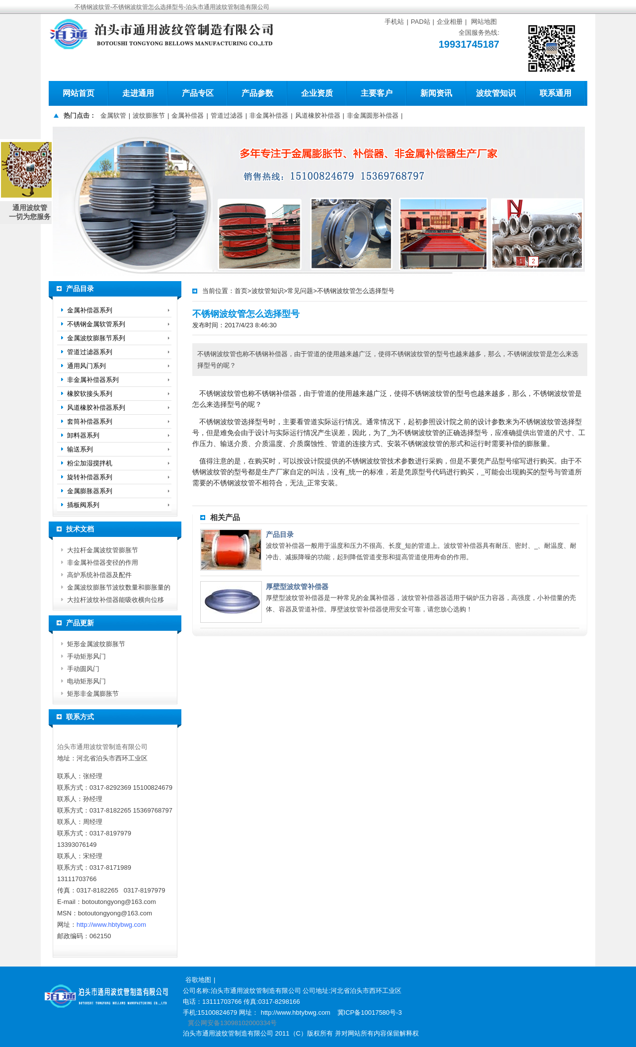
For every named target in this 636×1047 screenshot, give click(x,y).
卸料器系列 (83, 435)
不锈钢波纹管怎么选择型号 (356, 291)
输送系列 (80, 449)
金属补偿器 (187, 115)
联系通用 (555, 93)
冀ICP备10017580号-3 (369, 1012)
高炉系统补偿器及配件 (99, 575)
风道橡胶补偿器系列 (96, 407)
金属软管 (113, 115)
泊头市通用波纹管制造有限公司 (102, 746)
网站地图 (484, 21)
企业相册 (450, 21)
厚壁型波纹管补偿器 (297, 587)
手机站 (394, 21)
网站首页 (78, 93)
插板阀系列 (83, 505)
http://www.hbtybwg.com (111, 924)
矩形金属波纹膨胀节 (96, 644)
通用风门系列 (86, 366)
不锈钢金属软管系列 (96, 324)
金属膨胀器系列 (89, 491)
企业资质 (317, 93)
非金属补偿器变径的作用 (102, 562)
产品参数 (257, 93)
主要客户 (377, 93)
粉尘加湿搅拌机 (89, 463)
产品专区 (198, 93)
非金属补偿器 (268, 115)
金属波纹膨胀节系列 (96, 338)
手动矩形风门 (86, 656)
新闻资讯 (436, 93)
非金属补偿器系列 (93, 379)
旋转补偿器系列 (89, 477)
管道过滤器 (227, 115)
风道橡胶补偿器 (317, 115)
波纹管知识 (496, 93)
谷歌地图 (198, 979)
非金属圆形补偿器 (372, 115)
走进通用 (138, 93)
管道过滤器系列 (89, 352)
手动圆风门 (83, 669)
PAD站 (420, 21)
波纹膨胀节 (149, 115)
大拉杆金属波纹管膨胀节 (102, 550)
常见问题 (300, 291)
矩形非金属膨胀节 (93, 693)
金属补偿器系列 (89, 310)
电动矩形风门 (86, 681)
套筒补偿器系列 (89, 421)
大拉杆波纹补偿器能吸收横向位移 (115, 599)
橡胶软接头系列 (89, 393)
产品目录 (280, 534)
